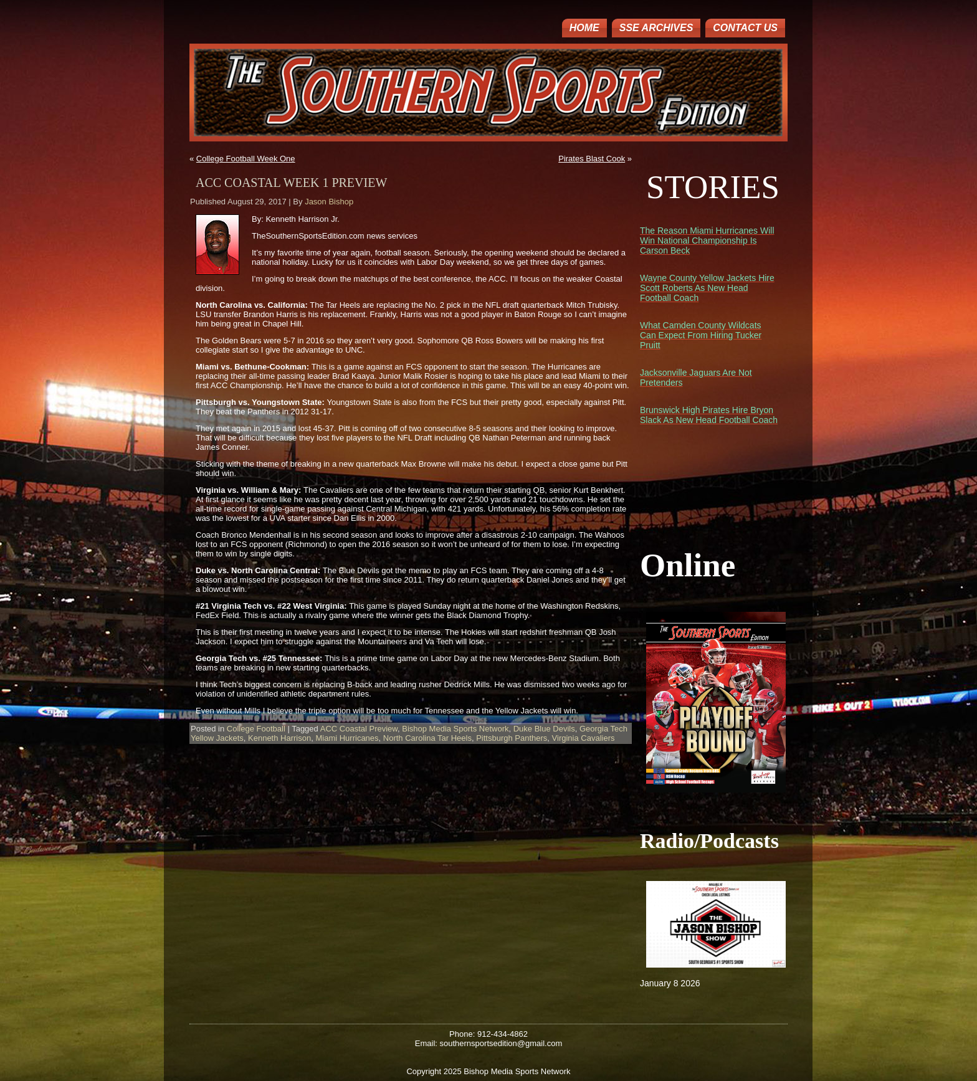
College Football (256, 728)
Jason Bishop (329, 201)
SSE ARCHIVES (656, 27)
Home (584, 27)
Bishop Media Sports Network (455, 728)
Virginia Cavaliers (583, 738)
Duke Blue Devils (544, 728)
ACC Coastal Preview (359, 728)
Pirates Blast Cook (591, 158)
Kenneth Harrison (279, 738)
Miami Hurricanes (346, 738)
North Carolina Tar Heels (427, 738)
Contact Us (745, 27)
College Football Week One (245, 158)
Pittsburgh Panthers (511, 738)
